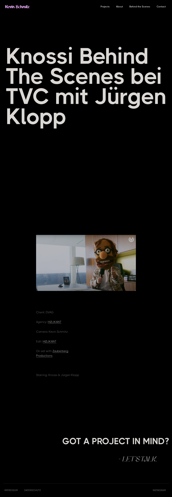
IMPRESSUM (11, 490)
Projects (105, 6)
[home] (17, 6)
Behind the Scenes (139, 6)
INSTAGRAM (159, 490)
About (119, 6)
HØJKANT (54, 322)
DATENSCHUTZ (32, 490)
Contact (161, 6)
